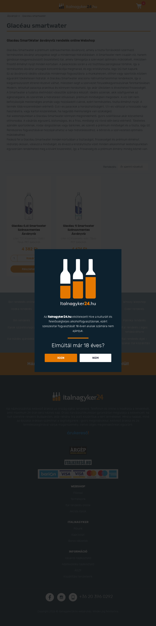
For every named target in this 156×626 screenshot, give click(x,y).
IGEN (60, 357)
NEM (95, 357)
